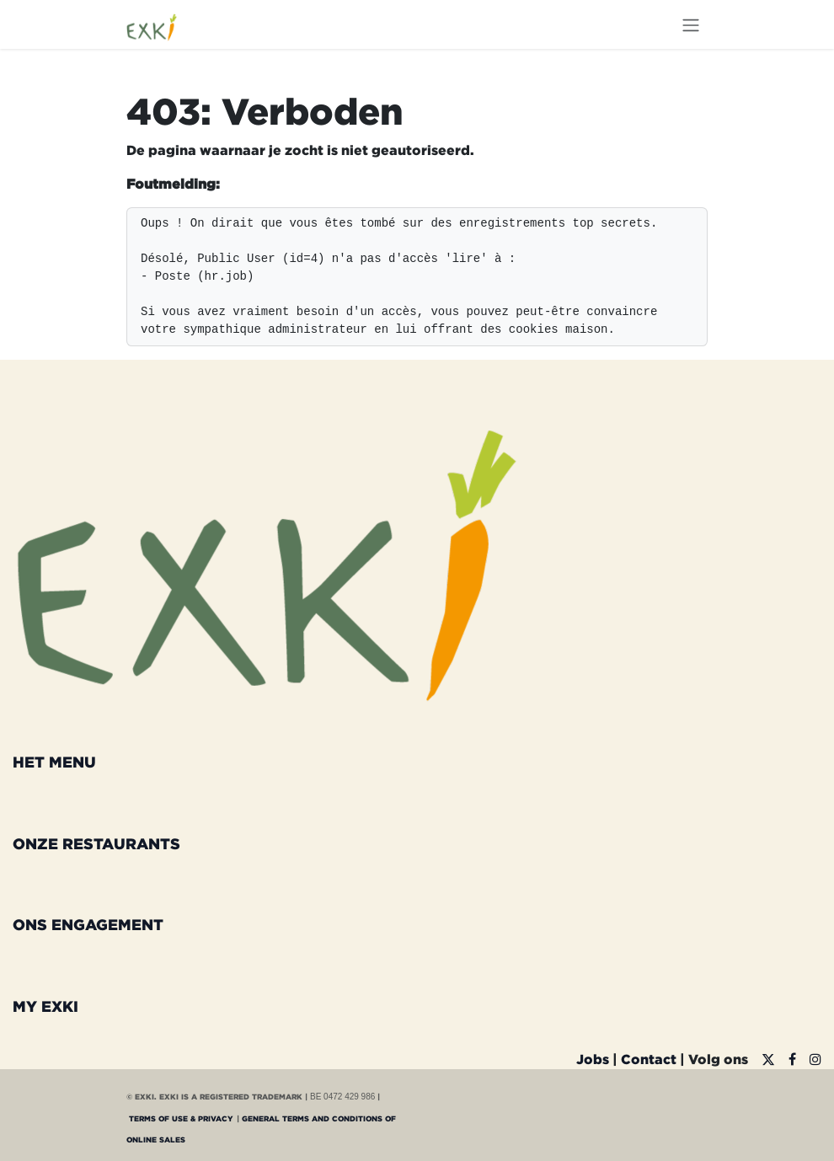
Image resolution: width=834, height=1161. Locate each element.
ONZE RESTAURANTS (96, 843)
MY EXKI (45, 1006)
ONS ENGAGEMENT (88, 924)
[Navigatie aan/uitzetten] (691, 24)
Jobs (592, 1059)
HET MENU (54, 761)
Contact (648, 1059)
